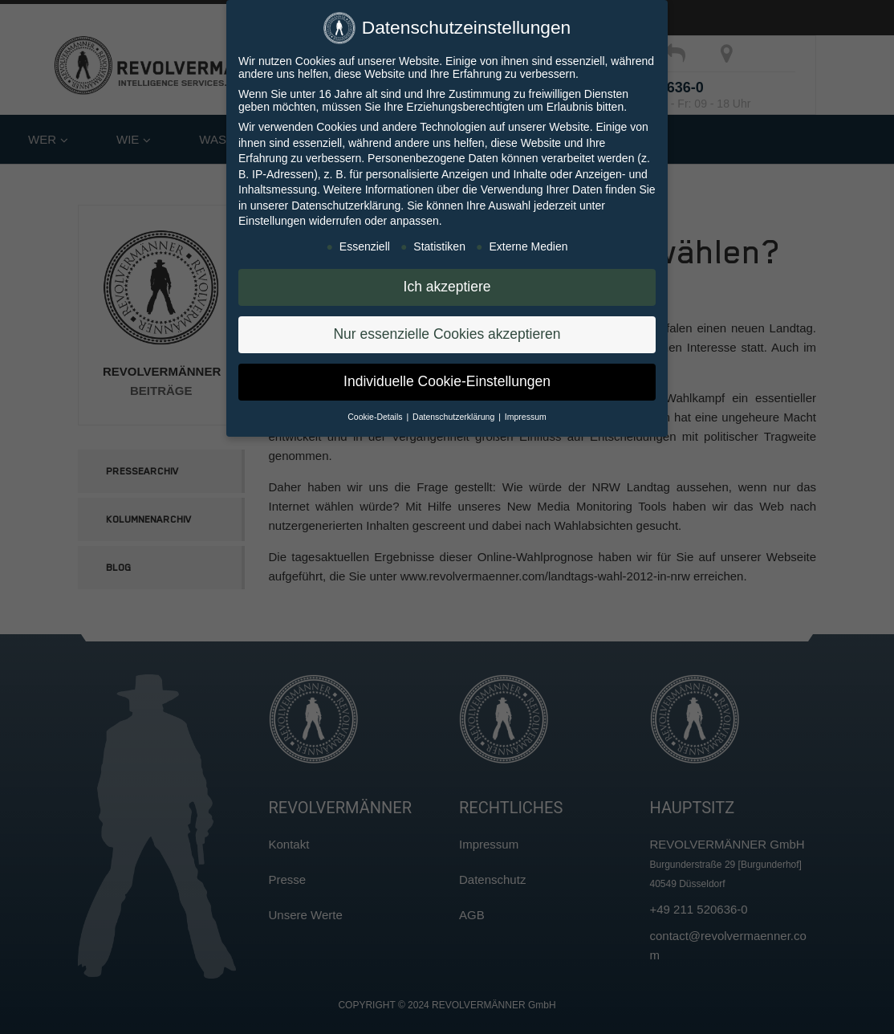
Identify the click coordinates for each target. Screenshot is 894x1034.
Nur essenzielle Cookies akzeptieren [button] (446, 334)
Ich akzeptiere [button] (447, 287)
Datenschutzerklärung (345, 205)
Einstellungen (272, 220)
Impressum (526, 416)
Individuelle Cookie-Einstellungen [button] (447, 381)
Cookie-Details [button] (375, 416)
